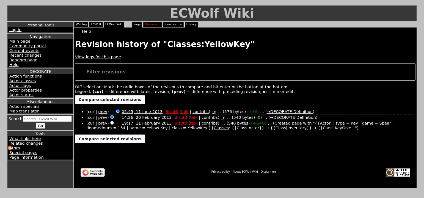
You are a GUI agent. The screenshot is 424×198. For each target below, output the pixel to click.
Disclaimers (269, 172)
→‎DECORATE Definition (290, 111)
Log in (15, 29)
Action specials (24, 106)
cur (91, 117)
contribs (200, 111)
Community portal (27, 45)
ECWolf (96, 24)
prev (102, 111)
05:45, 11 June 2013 (142, 111)
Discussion (153, 24)
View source (173, 24)
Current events (24, 50)
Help (13, 64)
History (191, 24)
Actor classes (22, 80)
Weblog (81, 24)
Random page (23, 59)
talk (184, 111)
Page (137, 24)
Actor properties (25, 90)
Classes (221, 127)
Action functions (25, 76)
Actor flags (20, 85)
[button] (245, 72)
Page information (26, 157)
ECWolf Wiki (212, 13)
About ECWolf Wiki (245, 172)
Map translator (24, 111)
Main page (19, 41)
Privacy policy (220, 172)
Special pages (23, 152)
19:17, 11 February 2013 (147, 123)
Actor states (21, 94)
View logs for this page (98, 56)
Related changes (26, 143)
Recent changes (25, 55)
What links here (25, 138)
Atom (14, 147)
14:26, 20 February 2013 (147, 117)
